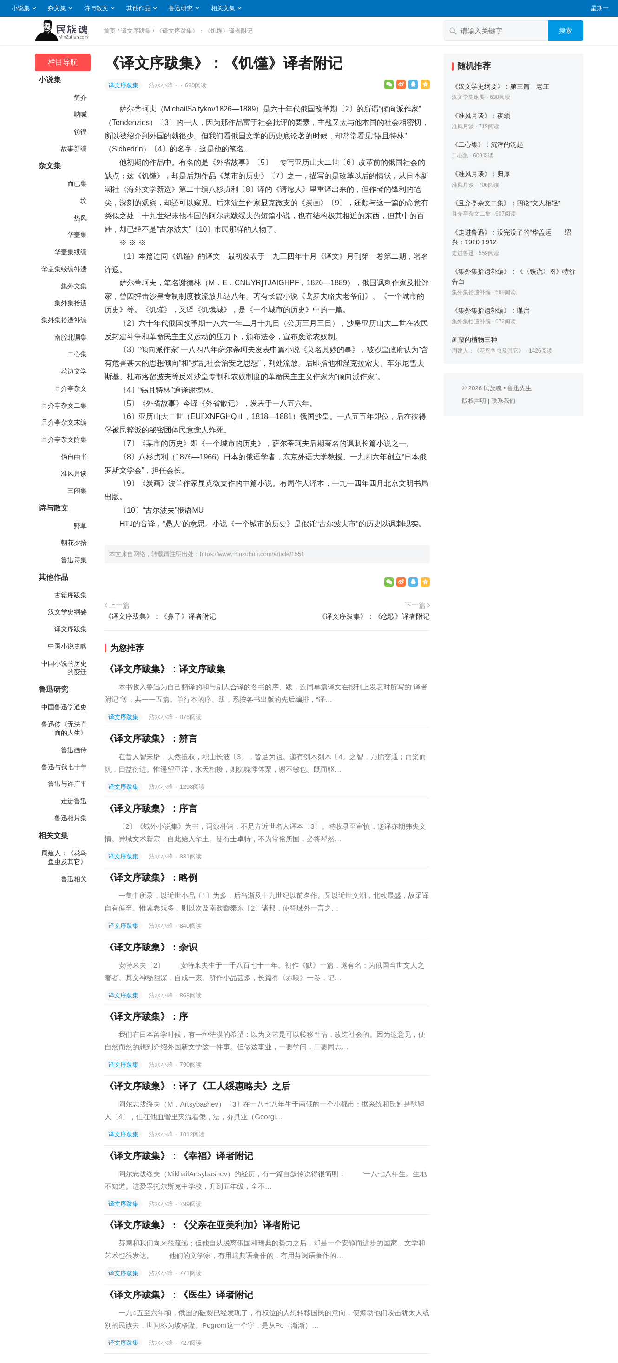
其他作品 (138, 8)
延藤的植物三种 (474, 339)
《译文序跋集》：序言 (151, 808)
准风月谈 (74, 473)
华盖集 (77, 234)
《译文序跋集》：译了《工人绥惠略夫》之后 (197, 1086)
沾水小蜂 (162, 85)
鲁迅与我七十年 (64, 767)
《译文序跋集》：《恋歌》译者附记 (374, 616)
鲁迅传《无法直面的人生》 (64, 729)
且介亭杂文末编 (64, 422)
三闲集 (77, 490)
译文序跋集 (136, 30)
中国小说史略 (67, 646)
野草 (80, 526)
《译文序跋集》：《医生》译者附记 (179, 1295)
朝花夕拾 (74, 542)
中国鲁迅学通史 (64, 707)
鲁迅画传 (74, 750)
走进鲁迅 (74, 801)
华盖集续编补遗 (64, 269)
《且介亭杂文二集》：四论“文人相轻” (506, 203)
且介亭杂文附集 (64, 439)
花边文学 (74, 371)
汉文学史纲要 (67, 612)
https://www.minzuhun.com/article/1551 (252, 553)
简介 (80, 97)
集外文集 (74, 286)
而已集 (77, 183)
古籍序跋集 (70, 595)
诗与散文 (96, 8)
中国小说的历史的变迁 (64, 668)
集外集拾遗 (70, 303)
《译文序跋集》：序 (146, 1016)
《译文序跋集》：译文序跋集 (165, 669)
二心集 (77, 354)
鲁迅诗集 (74, 560)
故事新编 (74, 148)
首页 (110, 30)
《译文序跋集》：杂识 (151, 947)
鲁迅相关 (74, 879)
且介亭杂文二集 (64, 405)
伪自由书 (74, 456)
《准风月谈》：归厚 (481, 173)
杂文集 (57, 8)
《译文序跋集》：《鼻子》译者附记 (160, 616)
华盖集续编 (70, 252)
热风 (80, 218)
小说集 (21, 8)
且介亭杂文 (70, 388)
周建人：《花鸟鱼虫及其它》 (64, 857)
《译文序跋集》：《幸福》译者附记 (179, 1156)
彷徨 (80, 131)
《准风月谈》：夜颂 (481, 115)
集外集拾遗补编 (64, 320)
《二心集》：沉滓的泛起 (487, 144)
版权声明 (474, 400)
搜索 (565, 30)
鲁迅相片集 (70, 818)
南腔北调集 (70, 337)
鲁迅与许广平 (67, 783)
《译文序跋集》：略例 (151, 877)
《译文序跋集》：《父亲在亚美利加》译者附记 (202, 1225)
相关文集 (223, 8)
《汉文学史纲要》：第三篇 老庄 (500, 86)
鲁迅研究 (181, 8)
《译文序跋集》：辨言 (151, 739)
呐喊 (80, 114)
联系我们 (503, 400)
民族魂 (493, 388)
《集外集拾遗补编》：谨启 (491, 310)
